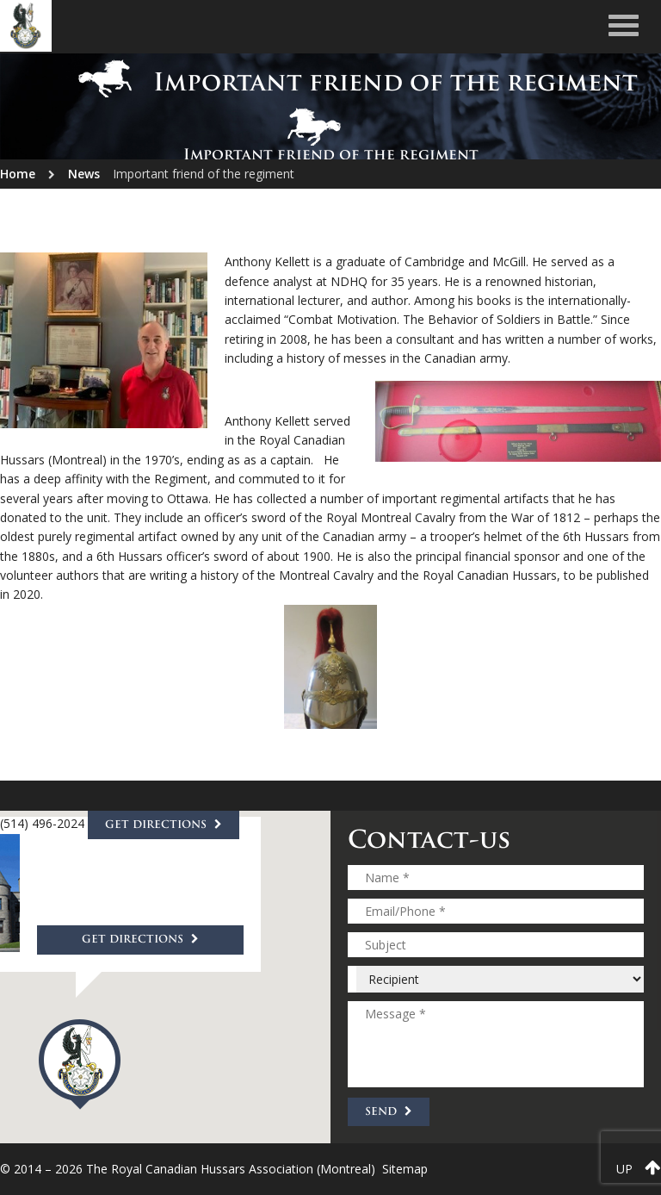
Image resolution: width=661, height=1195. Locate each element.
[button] (79, 1064)
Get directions (140, 940)
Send (388, 1111)
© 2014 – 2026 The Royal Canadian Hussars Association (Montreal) (187, 1169)
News (84, 173)
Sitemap (405, 1169)
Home (17, 173)
